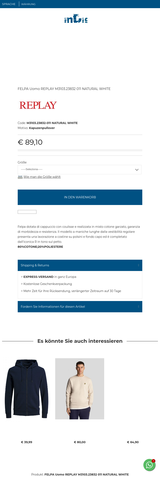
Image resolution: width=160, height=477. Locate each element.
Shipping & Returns (35, 265)
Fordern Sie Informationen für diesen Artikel (53, 307)
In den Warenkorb (80, 197)
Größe (22, 162)
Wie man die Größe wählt (41, 177)
